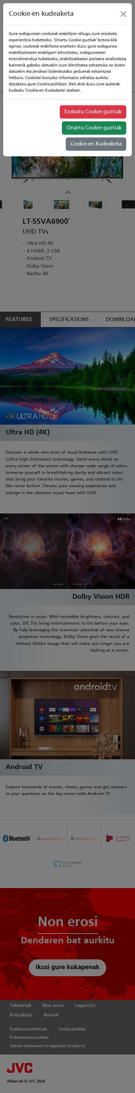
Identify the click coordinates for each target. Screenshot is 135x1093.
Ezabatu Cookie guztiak (93, 112)
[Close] (123, 14)
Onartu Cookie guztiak (94, 128)
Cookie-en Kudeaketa (96, 144)
